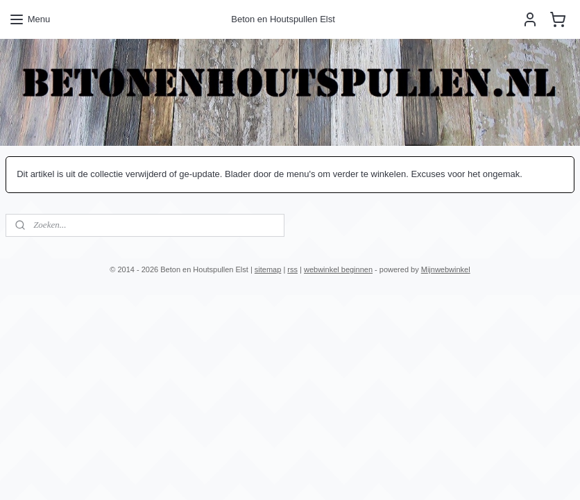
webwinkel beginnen (338, 269)
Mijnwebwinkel (445, 269)
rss (292, 269)
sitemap (268, 269)
